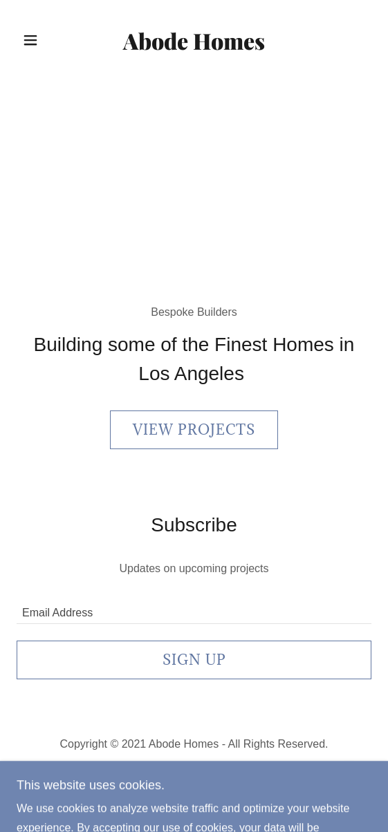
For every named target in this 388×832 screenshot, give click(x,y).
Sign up (194, 660)
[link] (194, 40)
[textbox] (194, 607)
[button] (45, 40)
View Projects (194, 430)
